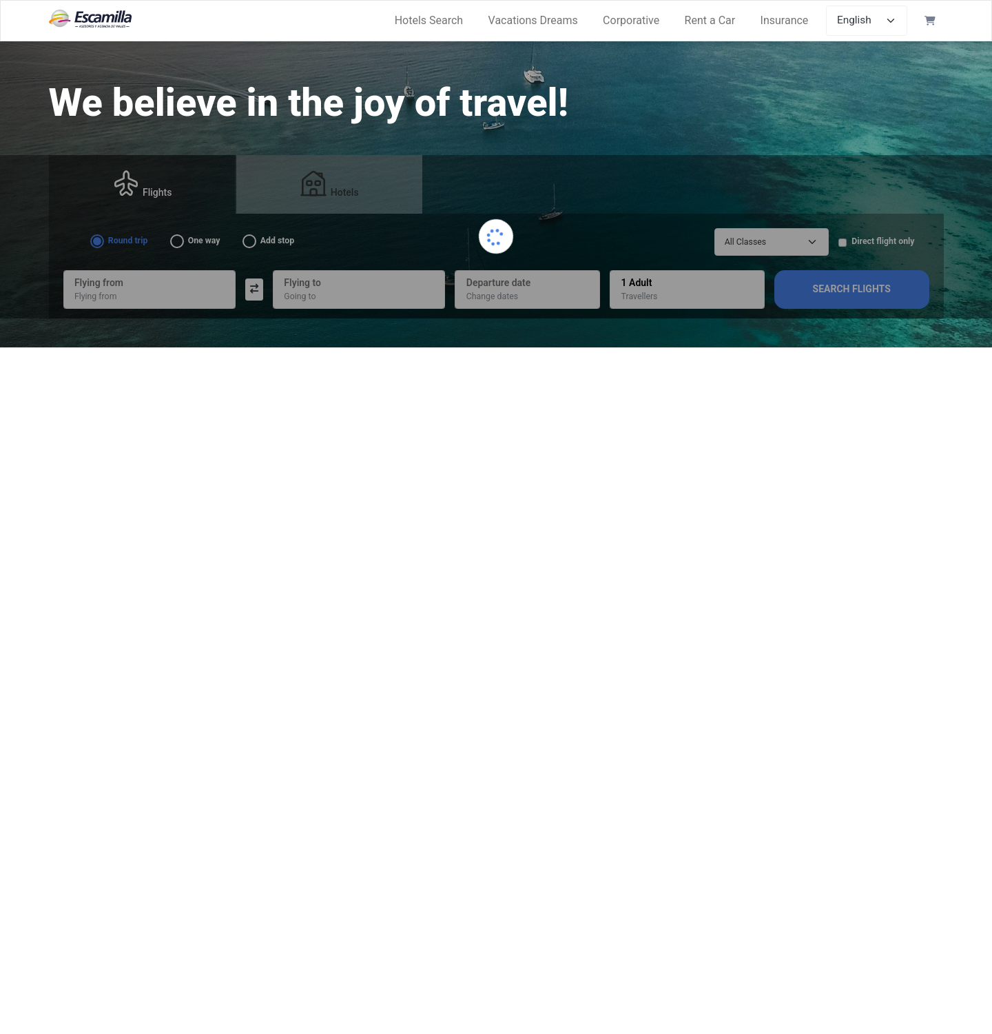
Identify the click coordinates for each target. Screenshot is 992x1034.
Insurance (785, 20)
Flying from (95, 296)
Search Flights (852, 288)
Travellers (639, 296)
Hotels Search (429, 20)
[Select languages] (867, 21)
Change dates (492, 296)
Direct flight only (882, 241)
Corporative (631, 20)
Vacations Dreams (533, 20)
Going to (300, 296)
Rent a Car (710, 20)
